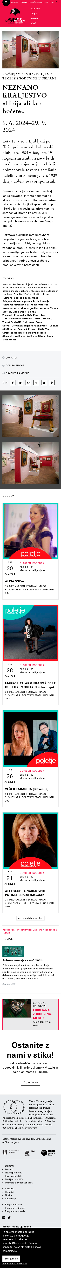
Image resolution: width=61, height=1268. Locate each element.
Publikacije (10, 1198)
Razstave (35, 8)
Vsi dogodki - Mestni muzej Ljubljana (22, 929)
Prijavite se (30, 1082)
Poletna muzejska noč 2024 (22, 960)
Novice (34, 18)
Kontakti (24, 2)
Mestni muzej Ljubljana (16, 1226)
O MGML (15, 2)
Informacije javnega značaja (19, 1182)
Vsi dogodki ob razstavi (30, 918)
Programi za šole (13, 1204)
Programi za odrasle (15, 1211)
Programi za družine (15, 1207)
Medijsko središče (14, 1179)
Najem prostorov (13, 1172)
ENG (52, 2)
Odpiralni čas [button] (13, 365)
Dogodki (35, 13)
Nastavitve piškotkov (14, 1263)
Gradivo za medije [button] (15, 373)
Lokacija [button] (9, 357)
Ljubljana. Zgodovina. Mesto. (42, 1014)
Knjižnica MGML (13, 1175)
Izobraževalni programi (38, 2)
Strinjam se (11, 1258)
